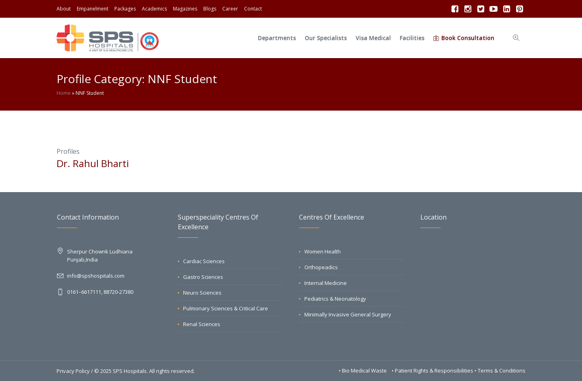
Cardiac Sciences (204, 261)
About (64, 8)
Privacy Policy (73, 371)
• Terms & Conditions (499, 370)
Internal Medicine (325, 283)
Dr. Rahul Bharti (93, 163)
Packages (125, 8)
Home (64, 93)
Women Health (322, 251)
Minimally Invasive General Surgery (347, 314)
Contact (253, 8)
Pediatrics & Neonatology (335, 298)
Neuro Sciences (202, 292)
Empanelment (92, 8)
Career (230, 8)
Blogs (209, 8)
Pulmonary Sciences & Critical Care (225, 308)
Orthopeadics (321, 267)
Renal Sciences (201, 324)
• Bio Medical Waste (363, 370)
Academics (154, 8)
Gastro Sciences (203, 277)
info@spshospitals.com (95, 275)
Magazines (185, 8)
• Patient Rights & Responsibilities (433, 370)
